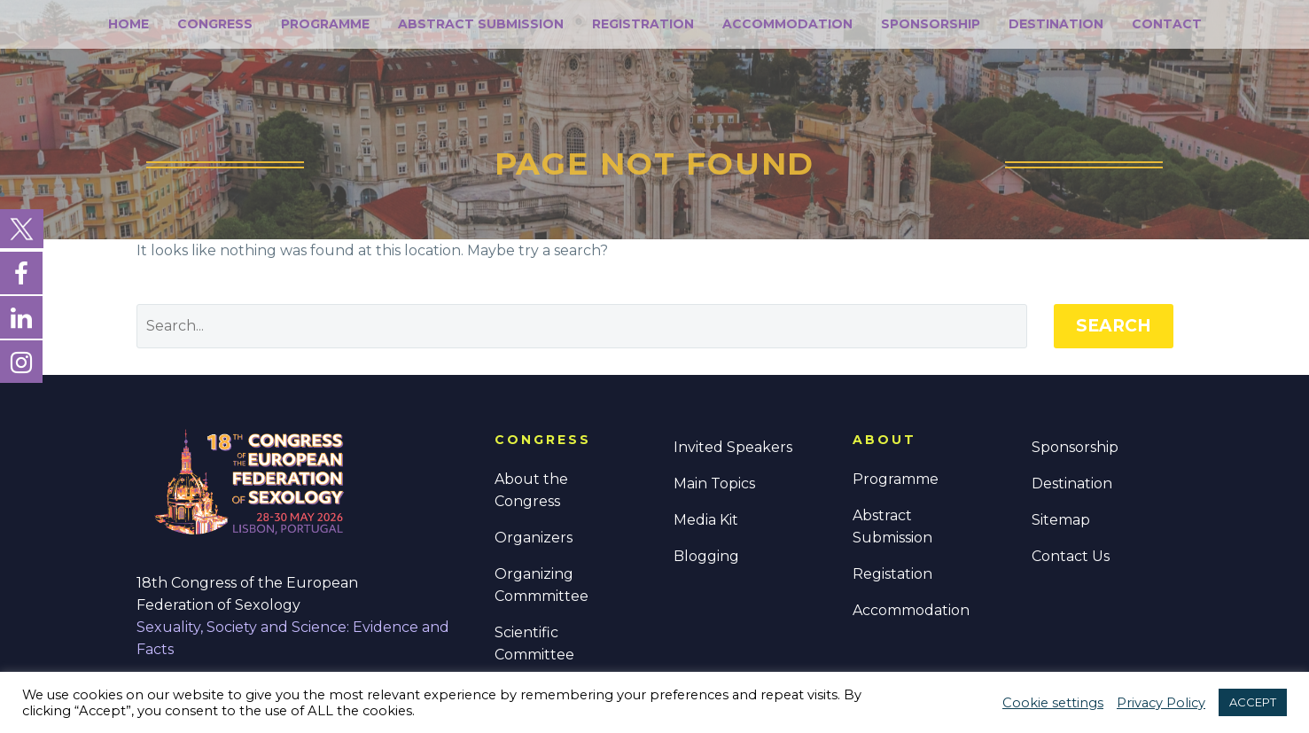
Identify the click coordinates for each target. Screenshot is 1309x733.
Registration (643, 24)
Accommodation (787, 24)
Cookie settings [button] (1052, 703)
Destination (1056, 24)
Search (1113, 326)
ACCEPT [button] (1252, 702)
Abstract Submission (481, 24)
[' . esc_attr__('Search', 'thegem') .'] (581, 326)
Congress (215, 24)
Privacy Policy (1161, 703)
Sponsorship (930, 24)
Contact (1167, 24)
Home (128, 24)
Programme (325, 24)
